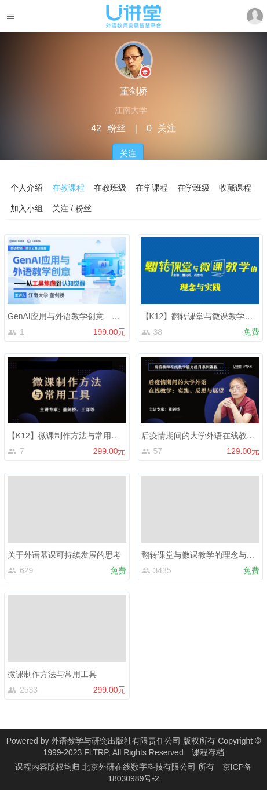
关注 (128, 153)
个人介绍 (26, 187)
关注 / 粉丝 (72, 208)
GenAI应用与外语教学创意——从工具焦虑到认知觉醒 (104, 316)
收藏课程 (235, 187)
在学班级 (193, 187)
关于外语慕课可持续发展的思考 (64, 554)
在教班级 (110, 187)
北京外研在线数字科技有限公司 (140, 766)
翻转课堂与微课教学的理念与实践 (202, 554)
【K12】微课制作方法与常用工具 (67, 435)
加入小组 (26, 208)
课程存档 (208, 752)
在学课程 (152, 187)
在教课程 (68, 187)
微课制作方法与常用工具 (52, 674)
